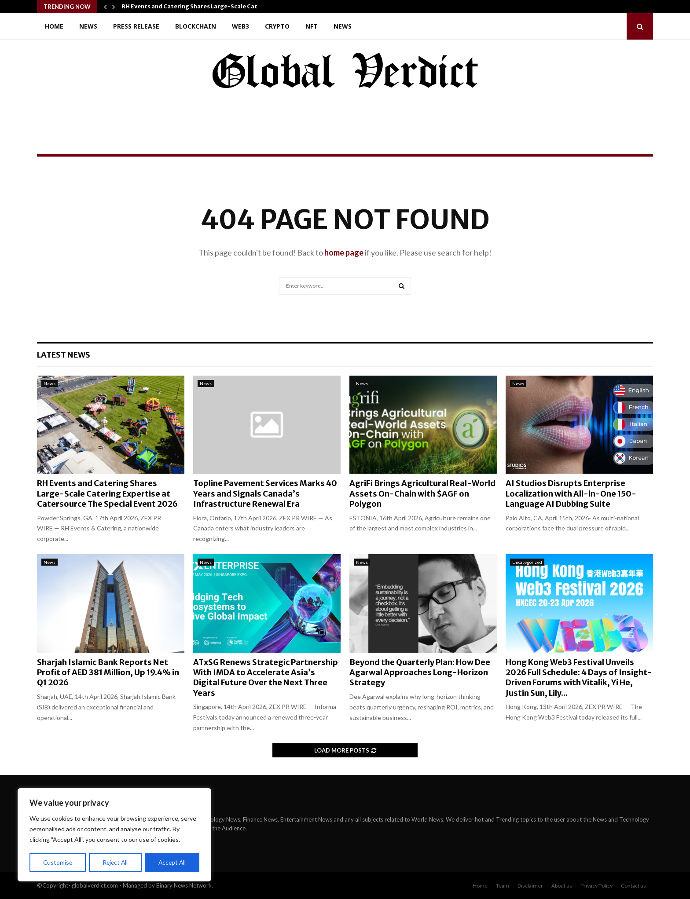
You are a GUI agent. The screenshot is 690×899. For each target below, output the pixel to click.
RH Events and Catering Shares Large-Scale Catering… (199, 6)
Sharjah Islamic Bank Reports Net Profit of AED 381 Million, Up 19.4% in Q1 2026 (108, 672)
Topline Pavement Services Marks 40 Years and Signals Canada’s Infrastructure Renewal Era (265, 493)
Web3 (240, 26)
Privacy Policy (596, 885)
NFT (311, 26)
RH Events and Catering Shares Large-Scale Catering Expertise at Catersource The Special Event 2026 (107, 493)
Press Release (136, 26)
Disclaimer (530, 885)
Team (502, 885)
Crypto (277, 26)
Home (54, 26)
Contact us (633, 885)
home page (343, 252)
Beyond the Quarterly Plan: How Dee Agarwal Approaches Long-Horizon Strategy (419, 672)
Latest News (63, 355)
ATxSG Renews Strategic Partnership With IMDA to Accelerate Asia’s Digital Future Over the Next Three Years (265, 677)
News (88, 26)
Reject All (115, 862)
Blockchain (195, 26)
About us (561, 885)
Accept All (172, 862)
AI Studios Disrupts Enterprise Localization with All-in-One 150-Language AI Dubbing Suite (571, 493)
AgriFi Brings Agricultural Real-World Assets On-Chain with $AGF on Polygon (422, 493)
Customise (58, 862)
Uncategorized (527, 562)
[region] (114, 835)
